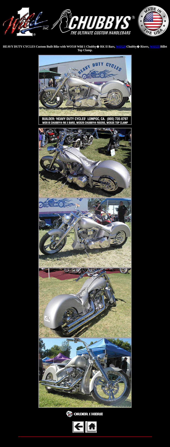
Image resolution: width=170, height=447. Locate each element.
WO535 (155, 46)
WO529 (121, 46)
